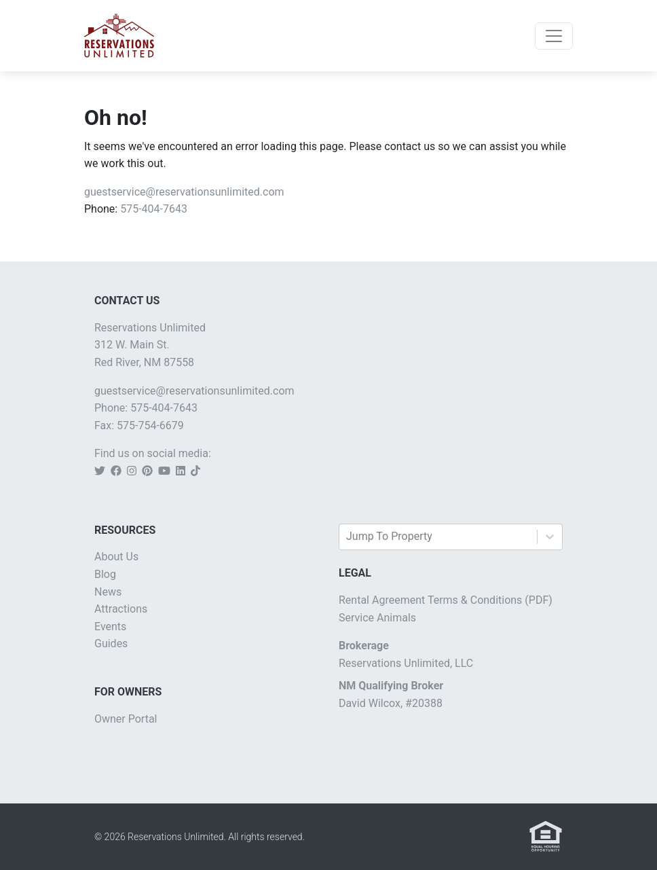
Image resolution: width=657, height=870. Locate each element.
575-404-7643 (153, 208)
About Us (116, 556)
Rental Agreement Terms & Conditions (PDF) (445, 600)
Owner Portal (125, 718)
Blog (105, 574)
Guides (111, 643)
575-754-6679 (150, 425)
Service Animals (377, 617)
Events (110, 626)
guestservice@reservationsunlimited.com (184, 191)
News (107, 591)
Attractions (120, 608)
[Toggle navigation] (554, 36)
